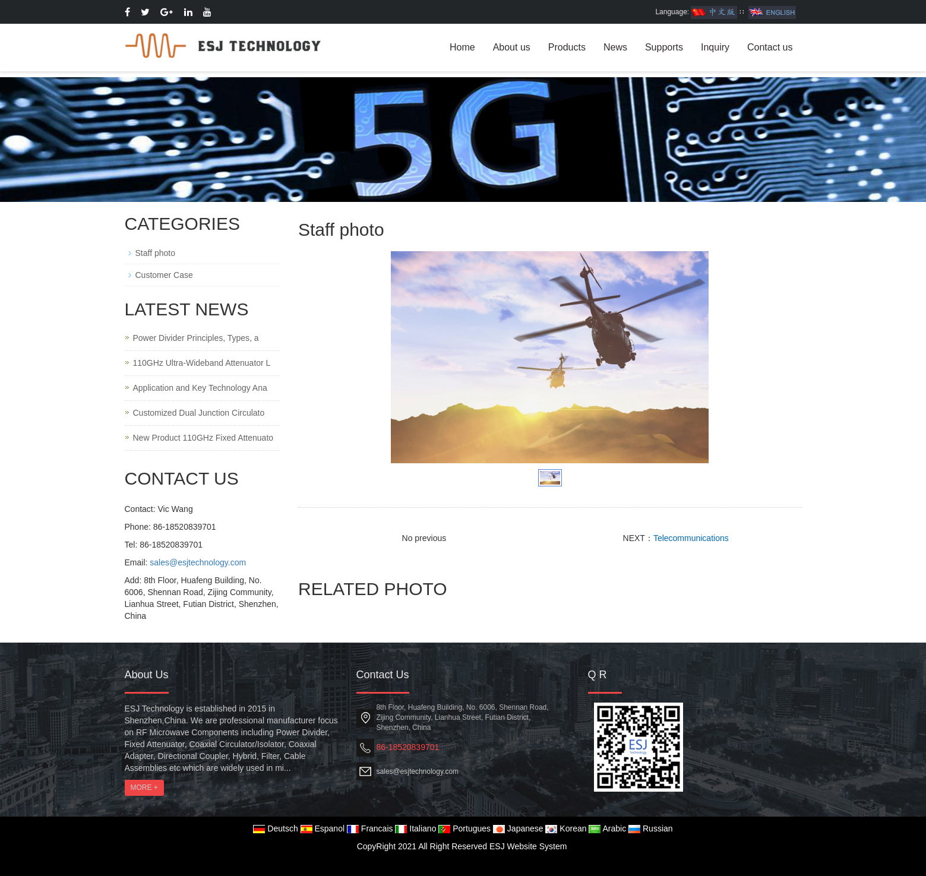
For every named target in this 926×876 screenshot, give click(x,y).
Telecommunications (691, 538)
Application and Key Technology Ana (200, 388)
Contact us (769, 47)
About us (511, 47)
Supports (664, 47)
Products (567, 47)
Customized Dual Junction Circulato (199, 413)
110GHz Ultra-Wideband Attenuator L (202, 363)
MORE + (144, 787)
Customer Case (164, 275)
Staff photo (155, 253)
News (615, 47)
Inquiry (715, 47)
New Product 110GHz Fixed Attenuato (203, 437)
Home (462, 47)
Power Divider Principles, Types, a (196, 338)
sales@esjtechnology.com (198, 562)
